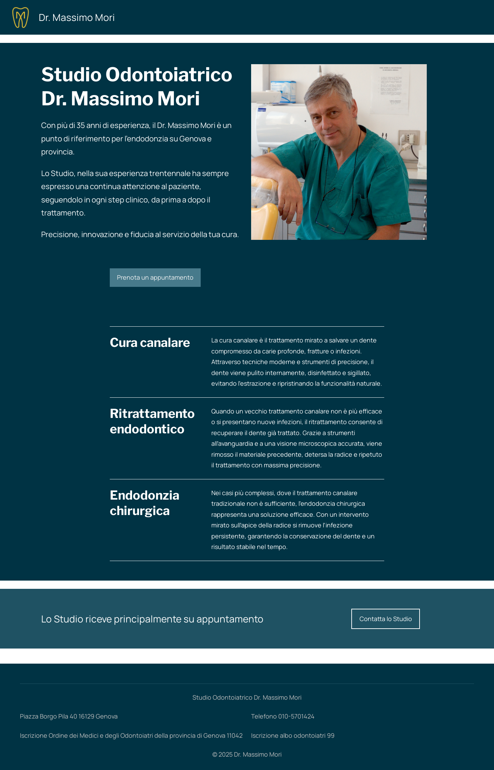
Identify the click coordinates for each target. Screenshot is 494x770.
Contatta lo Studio (386, 619)
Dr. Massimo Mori (77, 17)
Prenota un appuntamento (155, 277)
